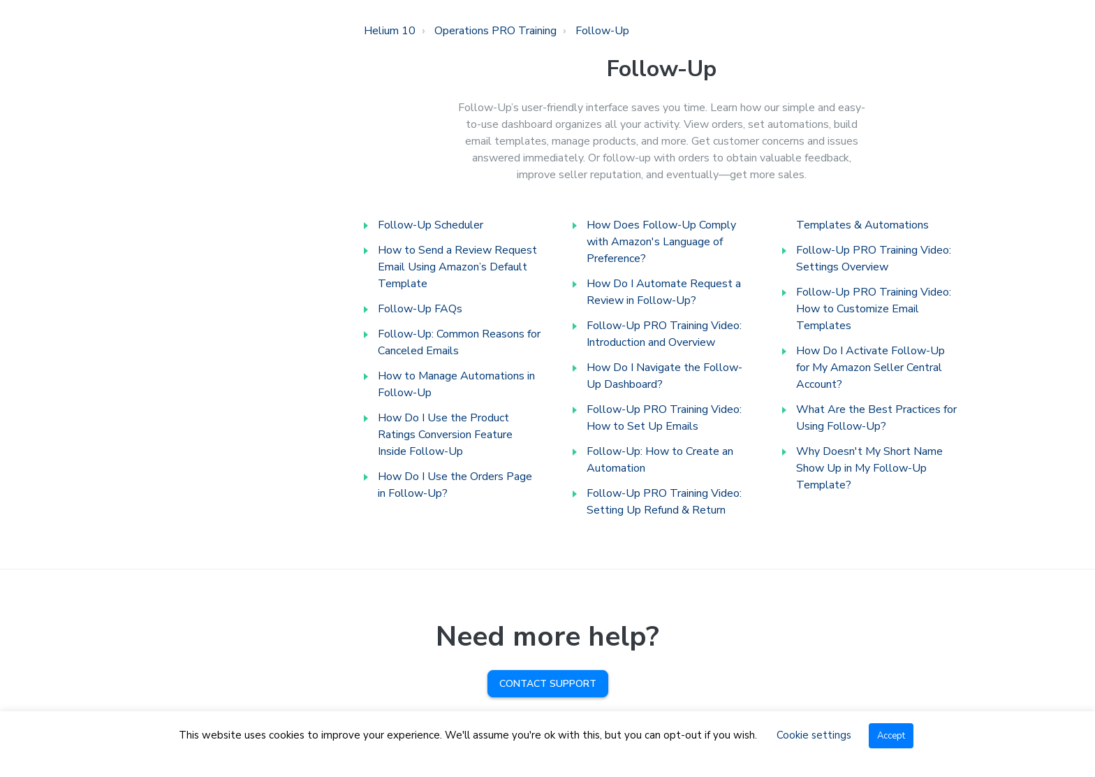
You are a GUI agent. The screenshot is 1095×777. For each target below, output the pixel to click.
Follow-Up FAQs (420, 309)
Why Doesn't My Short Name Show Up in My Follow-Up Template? (869, 468)
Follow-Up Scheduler (430, 225)
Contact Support (547, 683)
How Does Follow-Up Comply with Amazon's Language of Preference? (661, 241)
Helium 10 (390, 30)
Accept (891, 735)
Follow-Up (602, 30)
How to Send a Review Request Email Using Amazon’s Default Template (457, 266)
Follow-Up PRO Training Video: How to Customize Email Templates (873, 308)
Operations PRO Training (495, 30)
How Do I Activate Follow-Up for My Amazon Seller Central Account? (870, 367)
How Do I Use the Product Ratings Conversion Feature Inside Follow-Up (445, 434)
